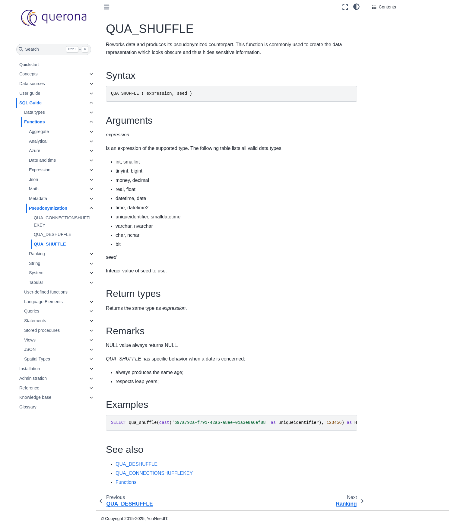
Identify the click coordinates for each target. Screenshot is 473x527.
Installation (42, 368)
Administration (45, 378)
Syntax (379, 18)
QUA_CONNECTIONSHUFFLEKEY (75, 221)
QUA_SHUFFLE (62, 244)
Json (46, 179)
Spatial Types (50, 359)
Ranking (50, 253)
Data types (47, 112)
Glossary (40, 407)
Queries (44, 311)
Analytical (51, 141)
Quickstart (42, 64)
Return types (384, 35)
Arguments (382, 26)
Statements (48, 320)
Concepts (41, 73)
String (47, 263)
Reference (42, 388)
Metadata (51, 198)
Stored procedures (54, 330)
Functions (47, 121)
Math (46, 188)
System (49, 272)
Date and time (55, 160)
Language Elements (56, 301)
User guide (42, 93)
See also (380, 60)
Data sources (45, 83)
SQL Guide (43, 102)
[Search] (66, 49)
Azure (47, 150)
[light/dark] (356, 6)
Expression (52, 169)
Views (42, 340)
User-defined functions (58, 292)
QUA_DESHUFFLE (65, 234)
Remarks (380, 43)
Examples (381, 51)
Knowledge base (48, 397)
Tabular (49, 282)
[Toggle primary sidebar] (119, 7)
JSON (42, 349)
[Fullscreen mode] (345, 7)
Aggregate (52, 131)
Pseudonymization (61, 208)
